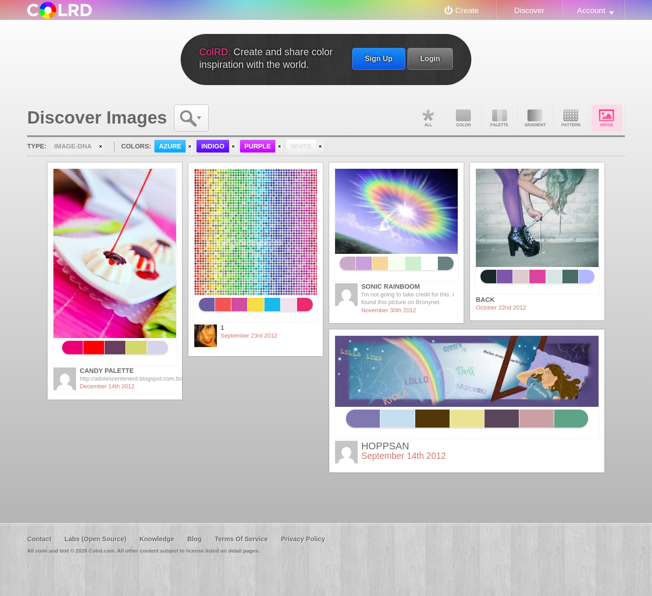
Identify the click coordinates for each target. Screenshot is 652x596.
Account (591, 10)
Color (463, 118)
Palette (499, 118)
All (427, 118)
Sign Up (379, 58)
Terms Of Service (241, 539)
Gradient (535, 118)
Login (430, 58)
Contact (39, 539)
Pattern (571, 118)
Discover (529, 10)
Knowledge (156, 539)
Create (467, 10)
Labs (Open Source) (95, 539)
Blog (194, 539)
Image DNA (606, 118)
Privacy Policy (303, 539)
